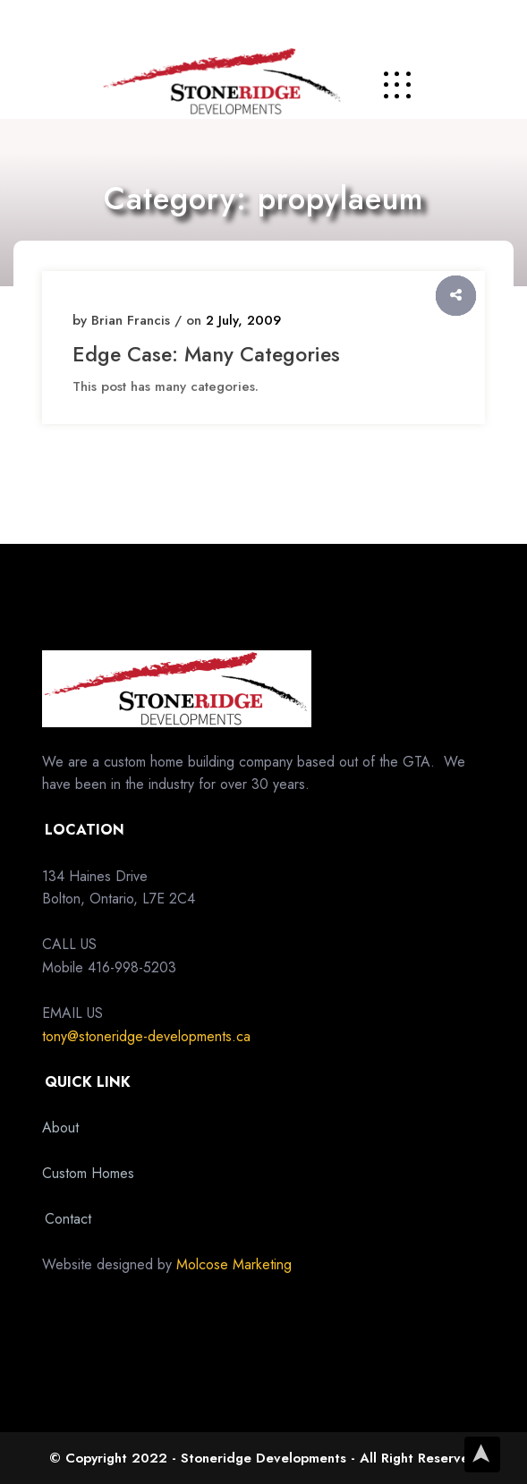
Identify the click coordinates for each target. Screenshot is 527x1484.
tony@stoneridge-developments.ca (146, 1036)
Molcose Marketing (234, 1264)
